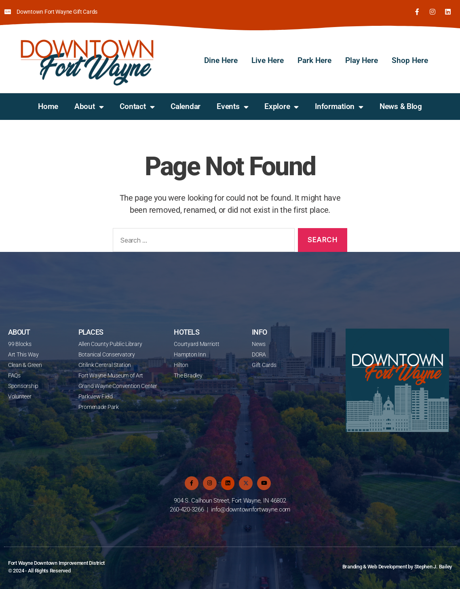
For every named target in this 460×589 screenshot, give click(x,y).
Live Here (267, 60)
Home (48, 106)
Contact (137, 107)
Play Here (361, 60)
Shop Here (410, 60)
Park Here (314, 60)
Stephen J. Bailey (433, 567)
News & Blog (401, 106)
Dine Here (221, 60)
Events (232, 107)
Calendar (185, 106)
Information (339, 107)
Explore (281, 107)
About (88, 107)
